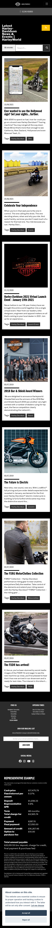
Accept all (26, 913)
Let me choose (37, 905)
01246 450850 (26, 12)
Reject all (26, 920)
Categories (9, 48)
